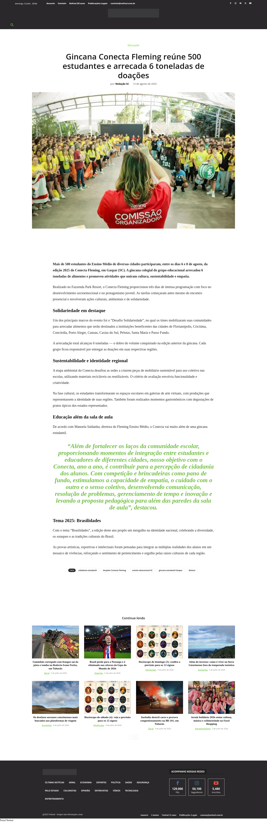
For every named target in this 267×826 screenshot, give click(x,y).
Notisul (192, 570)
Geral (46, 673)
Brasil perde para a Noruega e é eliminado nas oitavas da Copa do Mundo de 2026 (107, 665)
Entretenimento (203, 729)
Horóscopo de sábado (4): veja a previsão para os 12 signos (107, 719)
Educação (133, 46)
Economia (203, 670)
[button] (12, 25)
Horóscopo (150, 670)
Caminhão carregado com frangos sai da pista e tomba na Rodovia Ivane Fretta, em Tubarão (55, 665)
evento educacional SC (142, 570)
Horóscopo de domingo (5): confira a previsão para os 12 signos (159, 663)
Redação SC (122, 83)
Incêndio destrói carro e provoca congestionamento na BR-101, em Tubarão (159, 721)
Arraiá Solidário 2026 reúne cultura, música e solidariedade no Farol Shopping (211, 721)
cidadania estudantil (87, 570)
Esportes (99, 673)
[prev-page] (130, 737)
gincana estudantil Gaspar (171, 570)
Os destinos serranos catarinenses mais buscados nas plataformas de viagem (55, 719)
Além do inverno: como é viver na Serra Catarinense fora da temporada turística (211, 663)
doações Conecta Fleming (114, 570)
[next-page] (136, 737)
